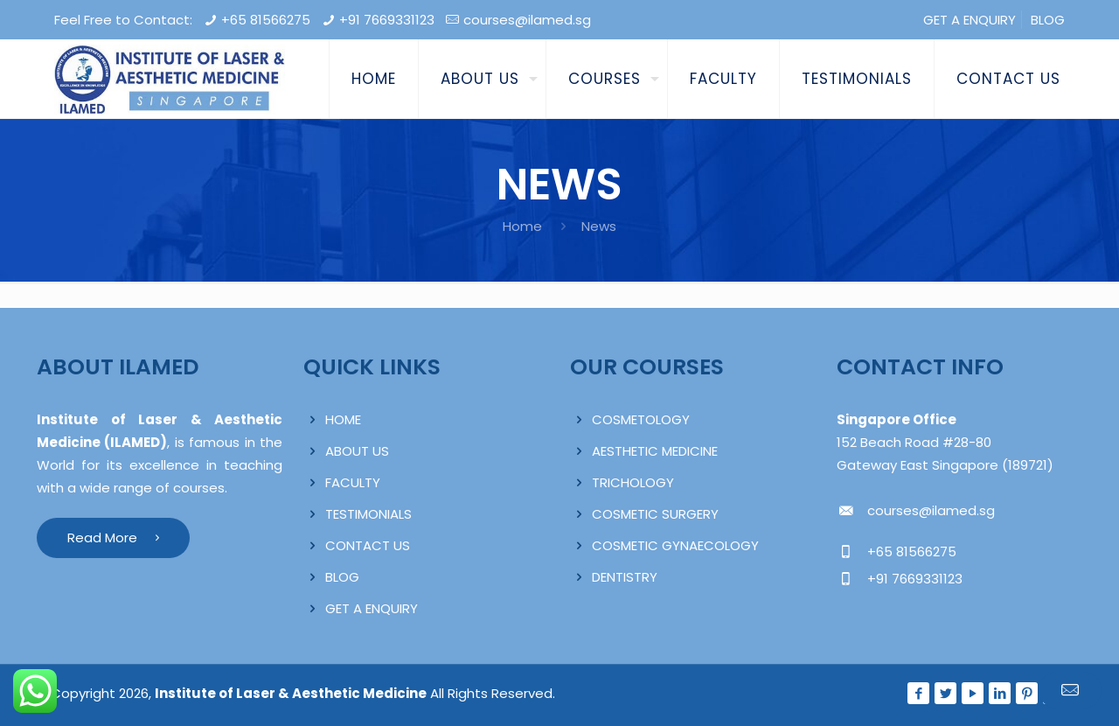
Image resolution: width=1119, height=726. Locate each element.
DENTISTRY (624, 577)
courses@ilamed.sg (527, 19)
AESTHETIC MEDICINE (655, 451)
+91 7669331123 (386, 19)
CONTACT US (367, 545)
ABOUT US (357, 451)
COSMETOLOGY (641, 419)
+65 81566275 (265, 19)
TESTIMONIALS (368, 514)
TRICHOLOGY (633, 482)
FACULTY (352, 482)
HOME (343, 419)
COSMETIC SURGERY (655, 514)
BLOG (1048, 19)
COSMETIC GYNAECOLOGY (675, 545)
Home (522, 226)
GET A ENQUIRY (969, 19)
